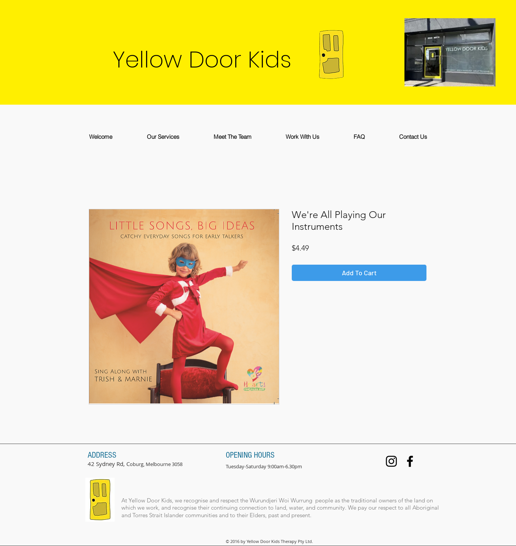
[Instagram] (391, 461)
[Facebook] (410, 461)
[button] (162, 136)
